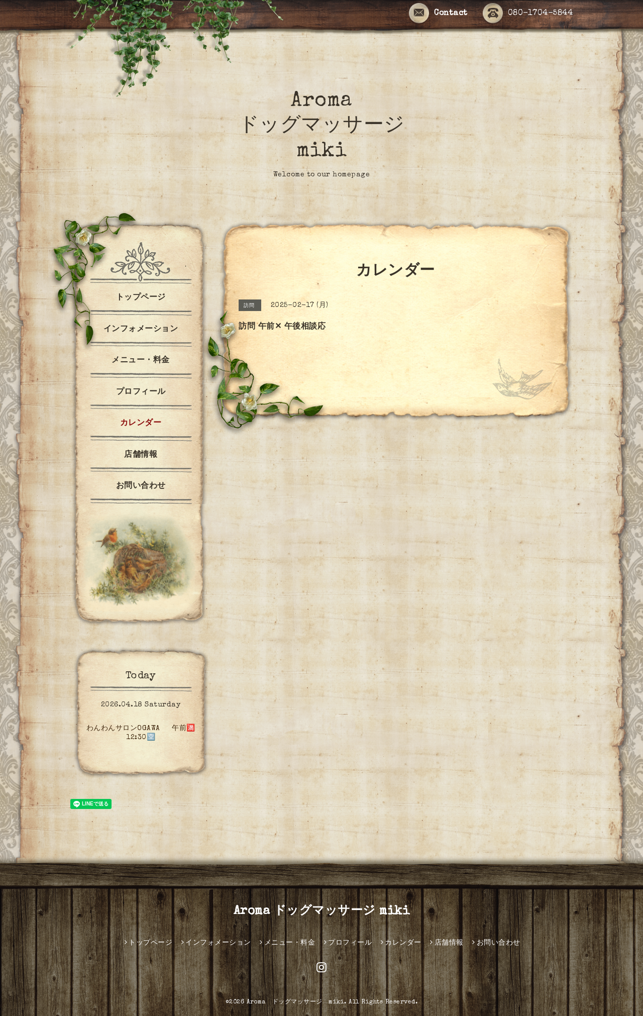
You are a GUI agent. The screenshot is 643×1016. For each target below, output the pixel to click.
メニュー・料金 (141, 361)
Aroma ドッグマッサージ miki (322, 126)
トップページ (141, 298)
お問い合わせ (141, 486)
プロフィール (141, 392)
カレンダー (141, 424)
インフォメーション (140, 330)
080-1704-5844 (528, 14)
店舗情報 (140, 455)
